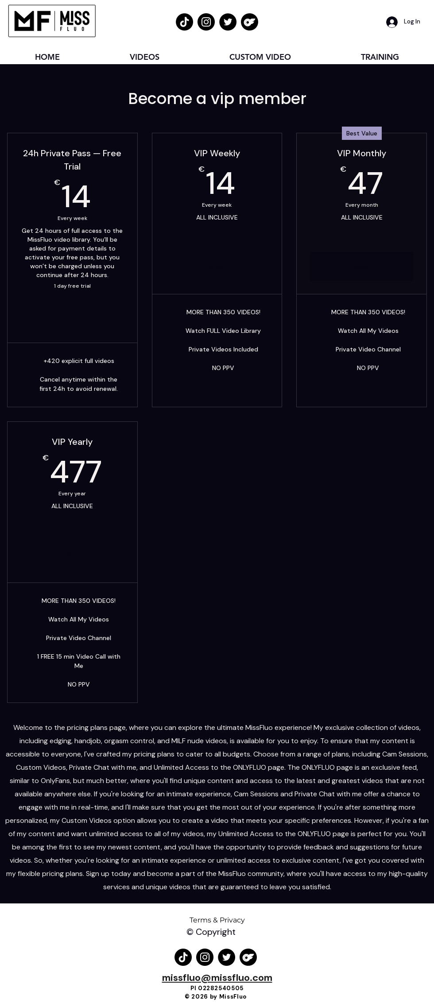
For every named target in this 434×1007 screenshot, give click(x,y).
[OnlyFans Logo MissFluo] (249, 22)
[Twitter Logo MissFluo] (227, 22)
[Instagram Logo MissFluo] (206, 22)
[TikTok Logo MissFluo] (184, 22)
